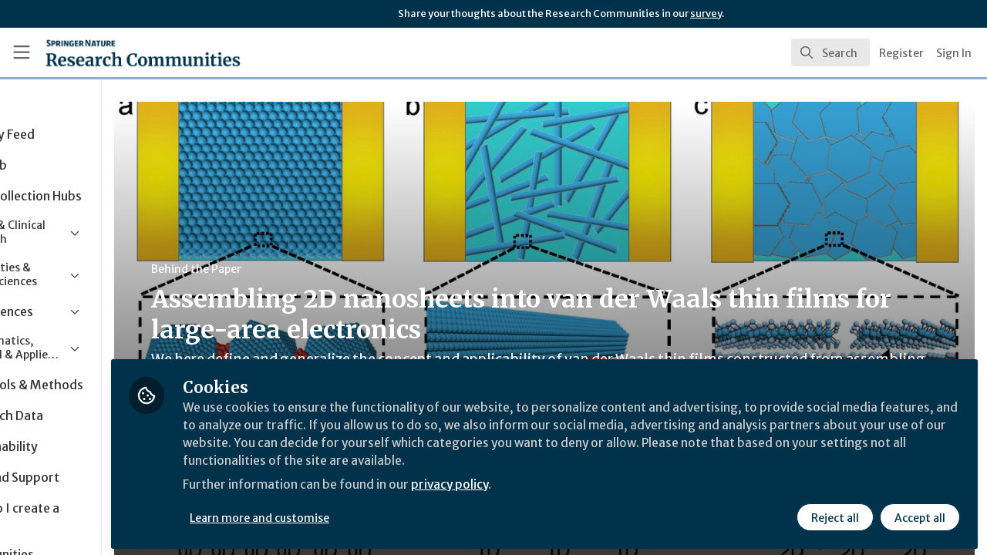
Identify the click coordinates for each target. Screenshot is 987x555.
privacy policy (549, 484)
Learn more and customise (356, 514)
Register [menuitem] (901, 53)
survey (706, 13)
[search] (830, 52)
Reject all (834, 514)
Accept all (919, 514)
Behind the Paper (292, 269)
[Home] (120, 52)
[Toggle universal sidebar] (21, 52)
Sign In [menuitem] (954, 53)
